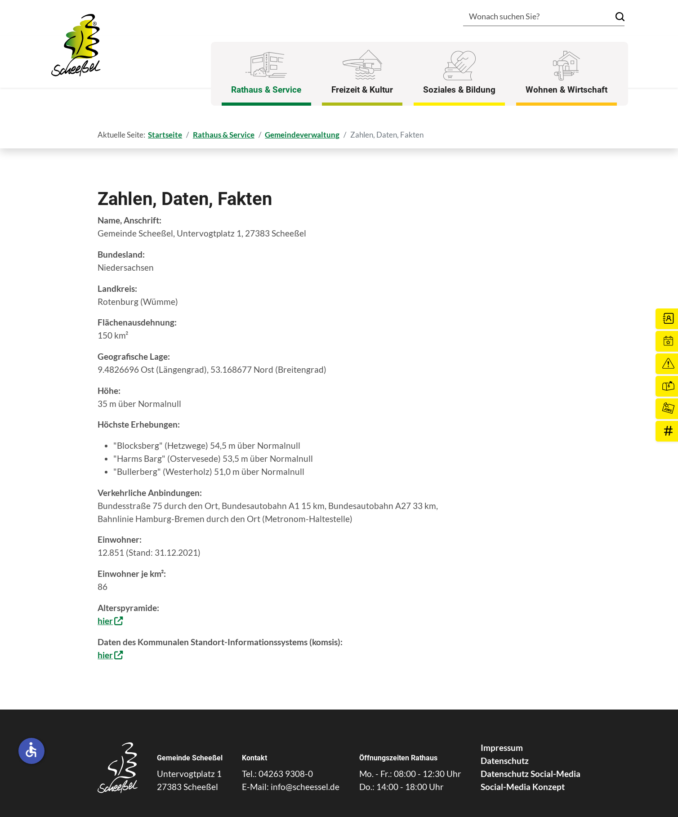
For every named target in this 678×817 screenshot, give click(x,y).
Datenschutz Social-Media (530, 773)
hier (105, 621)
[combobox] (530, 17)
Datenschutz (505, 760)
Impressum (502, 747)
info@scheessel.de (305, 786)
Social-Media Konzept (523, 786)
